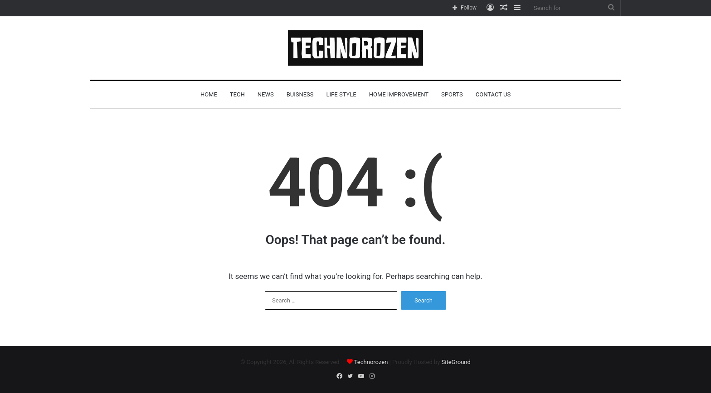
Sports (452, 94)
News (266, 94)
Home (208, 94)
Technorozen (371, 362)
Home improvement (399, 94)
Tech (237, 94)
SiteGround (456, 362)
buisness (300, 94)
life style (341, 94)
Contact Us (493, 94)
